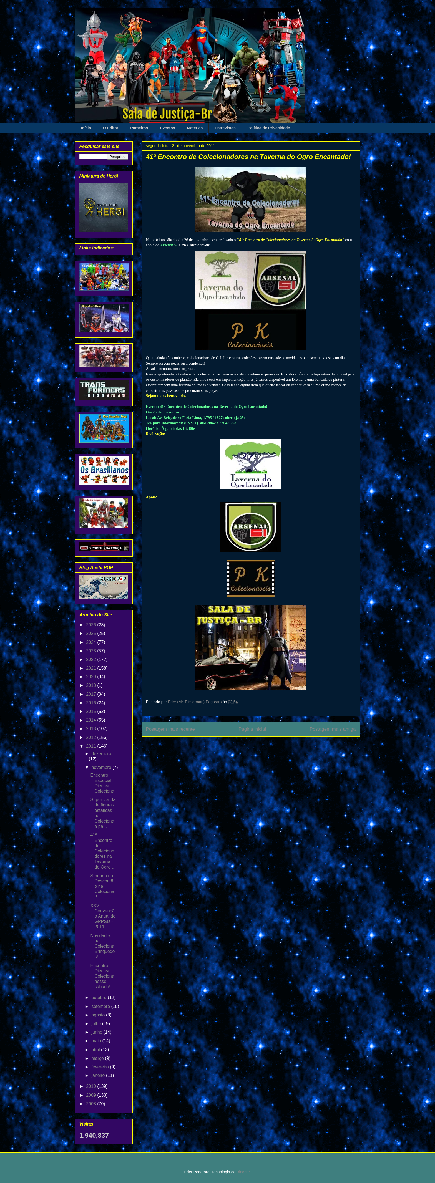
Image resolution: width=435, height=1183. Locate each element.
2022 (91, 659)
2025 (91, 633)
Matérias (195, 128)
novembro (101, 767)
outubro (99, 997)
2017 (91, 694)
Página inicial (252, 729)
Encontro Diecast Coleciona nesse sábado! (102, 976)
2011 (91, 746)
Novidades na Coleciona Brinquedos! (102, 946)
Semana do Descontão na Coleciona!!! (102, 886)
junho (97, 1032)
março (98, 1058)
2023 (91, 651)
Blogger (243, 1172)
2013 (91, 728)
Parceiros (139, 128)
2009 (91, 1095)
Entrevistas (225, 128)
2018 (91, 685)
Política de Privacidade (269, 128)
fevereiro (100, 1067)
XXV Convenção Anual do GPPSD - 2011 (102, 916)
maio (96, 1040)
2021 (91, 668)
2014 (91, 720)
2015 (91, 711)
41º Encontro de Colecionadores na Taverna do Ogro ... (102, 851)
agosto (98, 1015)
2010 (91, 1086)
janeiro (98, 1075)
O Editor (110, 128)
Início (86, 128)
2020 (91, 676)
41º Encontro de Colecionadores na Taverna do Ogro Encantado (290, 240)
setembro (101, 1006)
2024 (91, 642)
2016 (91, 702)
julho (96, 1023)
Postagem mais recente (170, 729)
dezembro (101, 753)
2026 (91, 624)
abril (96, 1049)
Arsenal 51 (169, 245)
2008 (91, 1103)
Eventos (167, 128)
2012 (91, 737)
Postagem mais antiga (333, 729)
